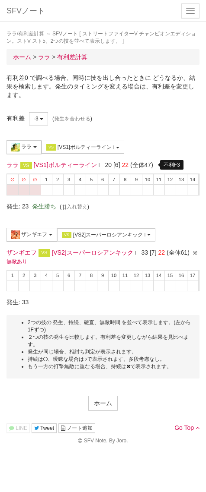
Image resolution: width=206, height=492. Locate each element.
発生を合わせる (72, 119)
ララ (24, 147)
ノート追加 (77, 428)
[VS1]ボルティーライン (82, 147)
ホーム (103, 403)
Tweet (44, 428)
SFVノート (25, 10)
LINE (18, 428)
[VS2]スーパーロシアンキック (106, 235)
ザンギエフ (31, 234)
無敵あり (16, 262)
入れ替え (74, 207)
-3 (38, 119)
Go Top (187, 427)
